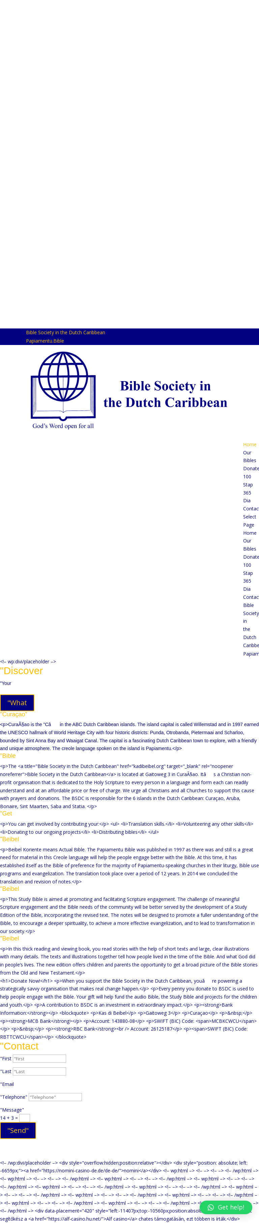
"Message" (12, 1110)
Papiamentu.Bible (45, 341)
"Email (7, 1084)
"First (5, 1058)
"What (17, 702)
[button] (226, 1203)
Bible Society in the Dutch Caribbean (65, 332)
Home (250, 444)
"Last (5, 1071)
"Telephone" (13, 1097)
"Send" (18, 1130)
